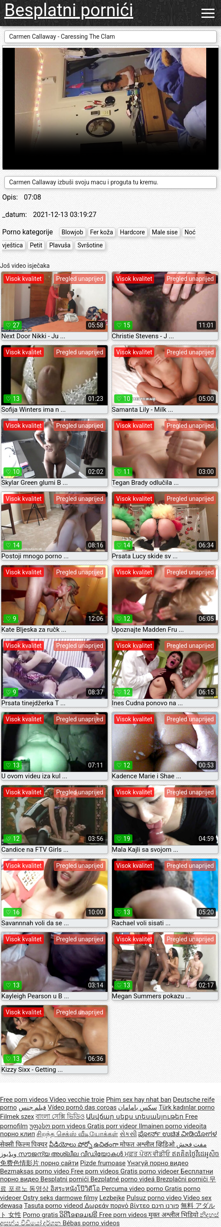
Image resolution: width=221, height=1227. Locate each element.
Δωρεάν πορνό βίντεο (118, 1206)
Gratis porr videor (113, 1126)
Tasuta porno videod (54, 1206)
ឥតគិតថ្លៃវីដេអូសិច (195, 1154)
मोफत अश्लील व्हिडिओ (148, 1144)
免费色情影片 (20, 1163)
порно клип (17, 1134)
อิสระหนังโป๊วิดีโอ (76, 1189)
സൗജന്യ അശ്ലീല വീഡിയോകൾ (71, 1154)
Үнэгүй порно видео (157, 1163)
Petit (36, 245)
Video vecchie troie (76, 1100)
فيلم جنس (32, 1107)
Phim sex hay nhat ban (138, 1100)
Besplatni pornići (68, 10)
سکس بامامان (137, 1107)
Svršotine (89, 245)
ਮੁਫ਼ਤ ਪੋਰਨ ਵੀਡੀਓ (148, 1154)
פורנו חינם (165, 1206)
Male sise (165, 232)
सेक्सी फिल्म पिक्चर (23, 1144)
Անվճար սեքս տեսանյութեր (135, 1116)
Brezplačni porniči (183, 1179)
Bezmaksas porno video (35, 1171)
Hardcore (132, 232)
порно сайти (60, 1163)
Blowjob (72, 232)
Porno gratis (41, 1215)
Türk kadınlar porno (187, 1107)
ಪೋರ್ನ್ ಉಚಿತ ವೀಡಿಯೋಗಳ (177, 1134)
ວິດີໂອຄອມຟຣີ (79, 1215)
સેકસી (128, 1134)
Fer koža (101, 232)
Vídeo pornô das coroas (82, 1107)
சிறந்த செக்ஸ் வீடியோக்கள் (77, 1134)
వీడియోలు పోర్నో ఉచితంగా (84, 1144)
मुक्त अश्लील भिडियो (174, 1215)
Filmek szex (17, 1116)
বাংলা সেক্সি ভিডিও (60, 1116)
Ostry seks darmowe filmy (60, 1198)
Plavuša (59, 245)
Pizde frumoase (103, 1163)
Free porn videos (24, 1100)
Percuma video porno (133, 1189)
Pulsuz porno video (154, 1198)
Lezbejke (112, 1198)
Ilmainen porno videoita (173, 1126)
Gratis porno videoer (150, 1171)
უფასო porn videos (58, 1126)
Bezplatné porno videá (123, 1179)
